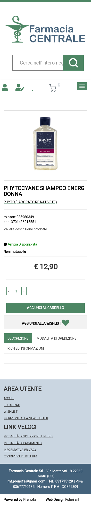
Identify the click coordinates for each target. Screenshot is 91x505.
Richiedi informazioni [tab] (26, 348)
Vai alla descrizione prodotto (25, 229)
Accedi (9, 398)
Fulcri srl (72, 499)
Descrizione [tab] (18, 338)
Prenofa (29, 499)
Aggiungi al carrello (45, 308)
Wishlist (10, 411)
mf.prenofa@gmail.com (26, 481)
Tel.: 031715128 (60, 481)
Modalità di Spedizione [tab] (56, 338)
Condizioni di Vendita (20, 456)
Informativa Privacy (20, 449)
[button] (8, 291)
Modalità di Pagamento (23, 443)
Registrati (12, 405)
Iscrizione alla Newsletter (26, 418)
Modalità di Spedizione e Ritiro (28, 436)
